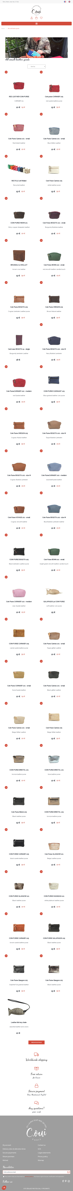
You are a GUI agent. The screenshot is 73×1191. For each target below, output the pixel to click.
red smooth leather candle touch (54, 269)
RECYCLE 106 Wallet (19, 181)
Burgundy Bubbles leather (54, 227)
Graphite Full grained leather (19, 985)
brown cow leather (19, 269)
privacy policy (29, 1176)
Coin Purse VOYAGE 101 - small (19, 517)
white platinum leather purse (54, 900)
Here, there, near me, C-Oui (11, 1)
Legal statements (44, 1153)
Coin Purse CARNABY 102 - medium (19, 602)
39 (23, 276)
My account (7, 1145)
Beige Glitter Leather (19, 732)
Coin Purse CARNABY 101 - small (19, 686)
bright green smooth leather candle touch (54, 564)
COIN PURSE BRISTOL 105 (54, 812)
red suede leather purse (54, 101)
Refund (5, 1160)
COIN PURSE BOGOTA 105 (19, 559)
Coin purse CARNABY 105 (54, 97)
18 (18, 360)
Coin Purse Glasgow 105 (19, 980)
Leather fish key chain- (19, 1022)
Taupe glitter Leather (54, 648)
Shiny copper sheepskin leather (19, 227)
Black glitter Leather (54, 690)
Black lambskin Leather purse (19, 564)
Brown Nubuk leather (54, 311)
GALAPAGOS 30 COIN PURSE (54, 602)
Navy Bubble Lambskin (54, 353)
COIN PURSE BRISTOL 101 (19, 770)
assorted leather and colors (19, 1027)
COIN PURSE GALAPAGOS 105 (54, 938)
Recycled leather (19, 185)
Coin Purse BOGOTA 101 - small (54, 223)
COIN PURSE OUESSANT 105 (54, 391)
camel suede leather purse (19, 648)
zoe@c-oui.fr (36, 1107)
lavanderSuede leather (54, 480)
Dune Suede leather (19, 690)
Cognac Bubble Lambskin (19, 480)
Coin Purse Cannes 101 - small (19, 139)
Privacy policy (43, 1156)
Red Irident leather (19, 143)
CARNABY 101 (18, 101)
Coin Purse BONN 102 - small (54, 265)
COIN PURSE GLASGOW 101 (19, 896)
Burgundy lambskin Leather (19, 353)
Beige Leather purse (54, 858)
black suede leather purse (19, 858)
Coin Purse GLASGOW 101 (54, 854)
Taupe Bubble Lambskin (54, 437)
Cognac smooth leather (19, 522)
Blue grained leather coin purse (54, 395)
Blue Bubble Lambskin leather (54, 522)
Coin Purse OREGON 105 (54, 307)
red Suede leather (19, 395)
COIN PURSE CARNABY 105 (19, 644)
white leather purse (54, 185)
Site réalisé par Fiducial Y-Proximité (36, 1188)
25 (23, 191)
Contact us (42, 1145)
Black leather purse (19, 816)
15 (53, 107)
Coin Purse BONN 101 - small (54, 559)
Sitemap (41, 1160)
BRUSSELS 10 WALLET (19, 265)
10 (18, 107)
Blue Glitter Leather (54, 143)
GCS (39, 1149)
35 (58, 107)
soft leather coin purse (54, 606)
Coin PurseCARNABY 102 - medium (19, 391)
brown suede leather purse (19, 942)
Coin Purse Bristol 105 (19, 812)
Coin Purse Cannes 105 (54, 181)
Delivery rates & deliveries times (14, 1149)
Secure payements (9, 1153)
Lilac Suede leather (18, 606)
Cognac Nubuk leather (19, 437)
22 (23, 149)
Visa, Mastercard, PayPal (36, 1090)
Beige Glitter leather (54, 732)
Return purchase (8, 1156)
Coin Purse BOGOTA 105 (19, 307)
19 (23, 107)
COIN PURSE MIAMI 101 (19, 223)
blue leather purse (54, 774)
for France (36, 1073)
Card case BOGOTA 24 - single (19, 349)
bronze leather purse (19, 774)
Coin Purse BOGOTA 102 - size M (54, 349)
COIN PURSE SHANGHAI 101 (54, 896)
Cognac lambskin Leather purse (19, 311)
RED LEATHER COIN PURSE (19, 97)
